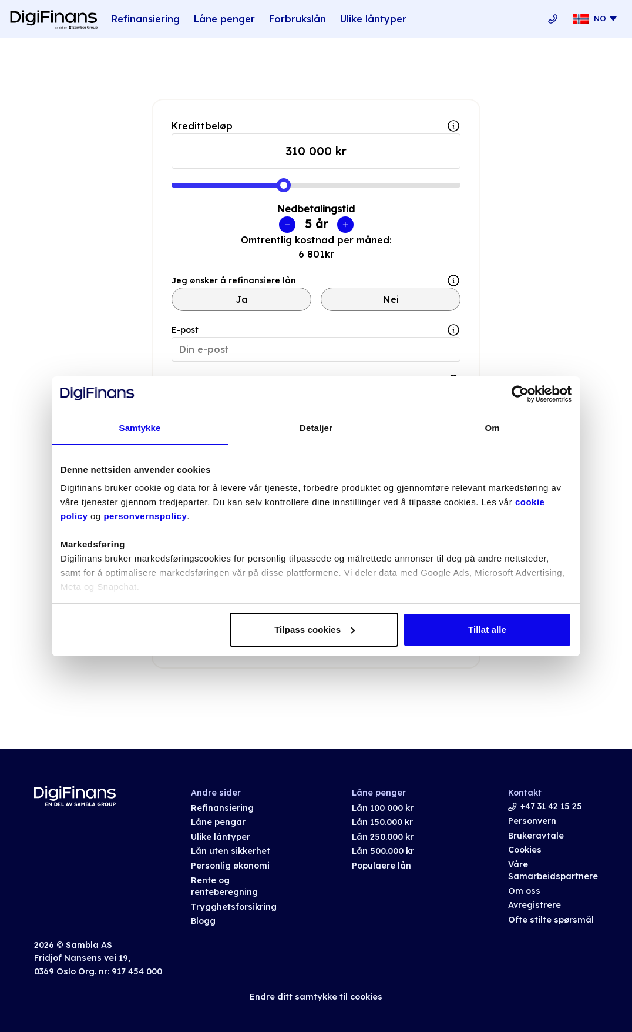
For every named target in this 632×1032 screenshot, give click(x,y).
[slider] (284, 185)
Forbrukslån (297, 19)
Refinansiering (146, 19)
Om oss (524, 891)
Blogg (203, 921)
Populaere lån (381, 865)
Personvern (532, 821)
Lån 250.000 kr (383, 836)
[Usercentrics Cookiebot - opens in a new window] (520, 394)
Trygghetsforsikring (234, 906)
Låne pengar (218, 822)
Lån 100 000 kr (383, 808)
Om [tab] (492, 428)
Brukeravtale (536, 835)
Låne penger (224, 19)
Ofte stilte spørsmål (551, 919)
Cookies (525, 849)
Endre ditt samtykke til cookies (316, 996)
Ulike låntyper (373, 19)
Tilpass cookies (314, 629)
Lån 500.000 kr (383, 851)
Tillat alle (487, 629)
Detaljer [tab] (316, 428)
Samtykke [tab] (140, 428)
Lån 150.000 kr (382, 822)
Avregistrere (534, 905)
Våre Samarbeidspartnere (553, 870)
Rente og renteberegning (224, 886)
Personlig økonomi (230, 865)
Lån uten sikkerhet (230, 851)
